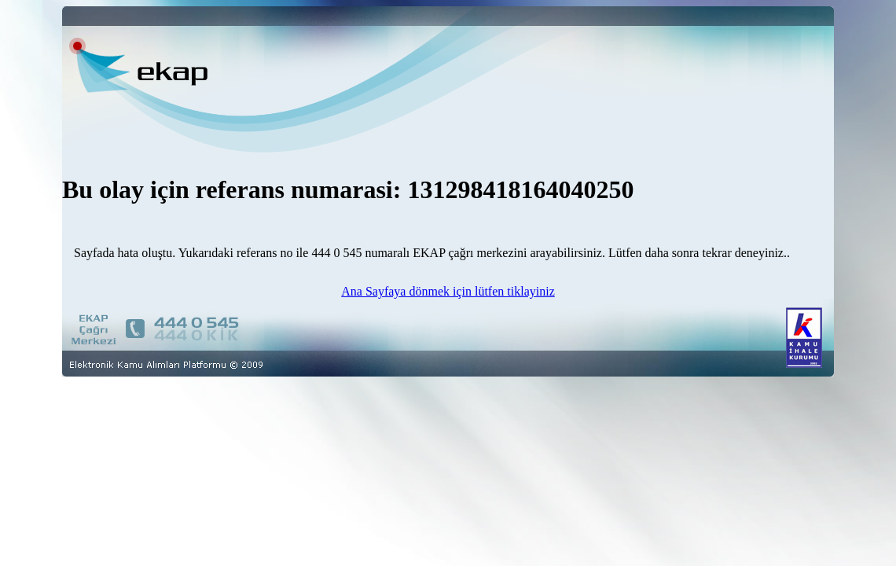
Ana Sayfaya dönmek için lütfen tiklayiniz (447, 291)
